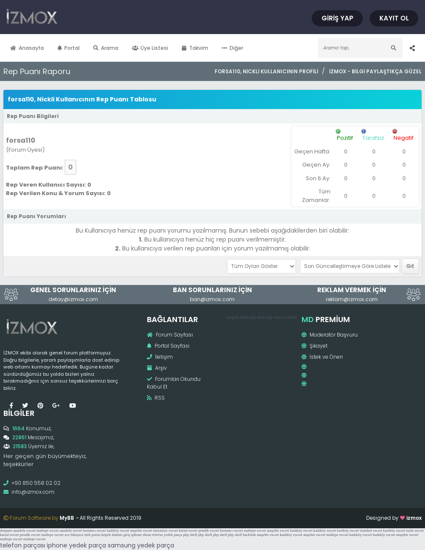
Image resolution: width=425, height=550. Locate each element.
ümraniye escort (165, 530)
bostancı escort (94, 530)
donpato (6, 530)
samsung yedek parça (141, 545)
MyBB (67, 517)
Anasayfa (27, 48)
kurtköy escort (348, 530)
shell (244, 317)
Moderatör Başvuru (330, 334)
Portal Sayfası (168, 345)
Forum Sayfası (170, 334)
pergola (233, 317)
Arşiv (157, 367)
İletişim (160, 356)
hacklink (289, 317)
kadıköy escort (118, 530)
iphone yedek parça (76, 545)
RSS (156, 397)
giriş (126, 535)
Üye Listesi (150, 48)
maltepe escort (48, 530)
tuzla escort (415, 530)
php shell (256, 317)
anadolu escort (24, 530)
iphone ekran (141, 535)
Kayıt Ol (394, 18)
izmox (414, 517)
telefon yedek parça (167, 535)
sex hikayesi (73, 535)
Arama (105, 48)
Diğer (232, 48)
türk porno (92, 535)
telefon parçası (22, 545)
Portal (68, 48)
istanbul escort (371, 530)
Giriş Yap (337, 18)
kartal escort (188, 530)
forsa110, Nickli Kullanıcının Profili (266, 71)
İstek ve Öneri (322, 356)
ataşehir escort (141, 530)
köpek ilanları (112, 535)
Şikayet (314, 345)
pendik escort (208, 530)
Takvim (195, 48)
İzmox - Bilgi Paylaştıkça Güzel (375, 71)
